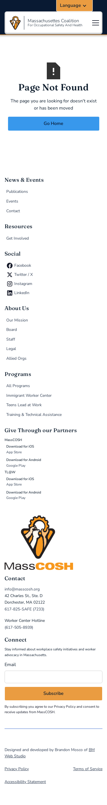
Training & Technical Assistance (34, 414)
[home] (53, 542)
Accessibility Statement (25, 781)
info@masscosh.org (22, 589)
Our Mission (17, 320)
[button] (74, 5)
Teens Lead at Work (24, 405)
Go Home (53, 123)
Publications (17, 191)
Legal (11, 348)
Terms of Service (87, 769)
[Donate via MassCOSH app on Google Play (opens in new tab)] (54, 462)
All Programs (18, 386)
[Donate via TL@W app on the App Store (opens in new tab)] (54, 482)
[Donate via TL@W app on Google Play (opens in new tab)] (54, 495)
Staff (10, 339)
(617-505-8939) (19, 627)
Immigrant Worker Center (29, 395)
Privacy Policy (65, 706)
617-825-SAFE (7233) (24, 609)
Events (12, 201)
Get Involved (17, 238)
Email (10, 665)
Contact (13, 211)
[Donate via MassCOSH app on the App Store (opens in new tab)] (54, 449)
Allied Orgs (16, 358)
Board (11, 329)
